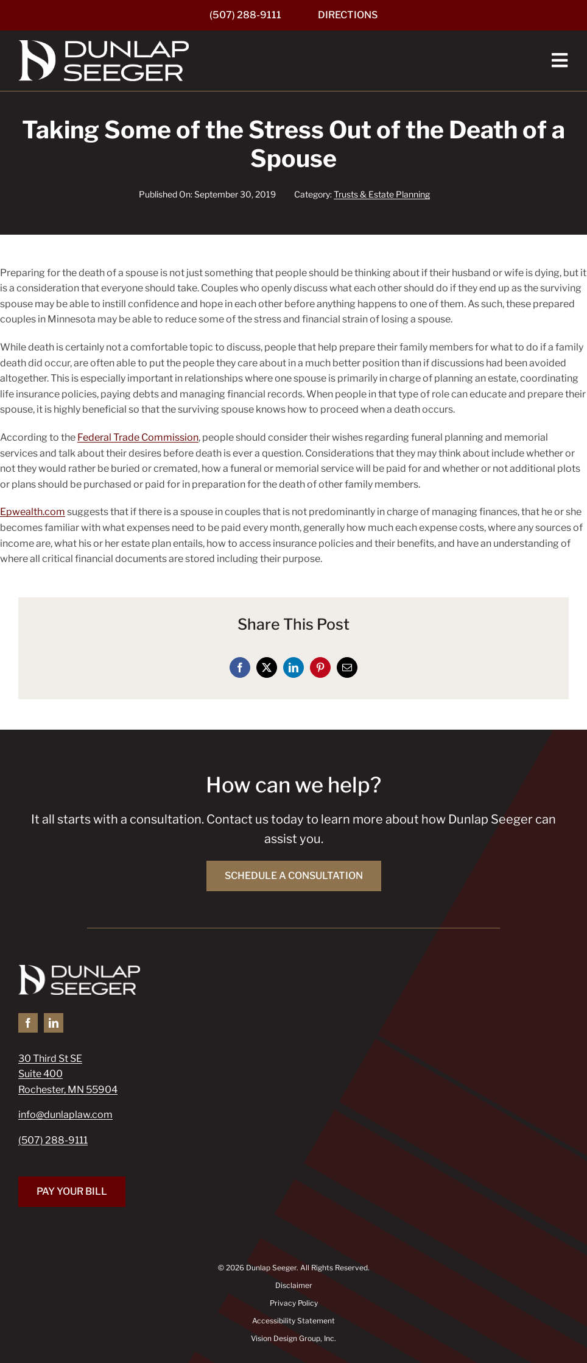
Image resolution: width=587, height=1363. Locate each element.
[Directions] (348, 15)
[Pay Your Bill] (71, 1191)
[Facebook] (240, 667)
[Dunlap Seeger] (103, 45)
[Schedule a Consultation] (293, 876)
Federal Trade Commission (138, 437)
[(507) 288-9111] (245, 15)
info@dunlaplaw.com (65, 1114)
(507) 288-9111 (53, 1140)
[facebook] (28, 1023)
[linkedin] (53, 1023)
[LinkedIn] (293, 667)
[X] (266, 667)
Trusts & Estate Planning (382, 194)
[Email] (347, 667)
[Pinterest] (320, 667)
